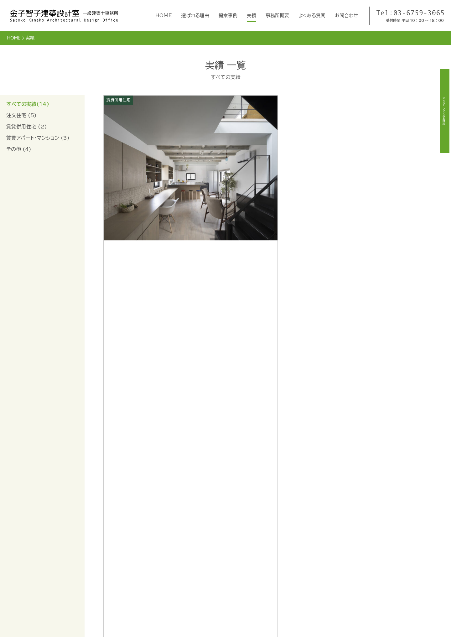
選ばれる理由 (195, 15)
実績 (251, 15)
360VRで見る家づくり (356, 567)
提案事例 (228, 15)
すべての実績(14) (27, 103)
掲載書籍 (296, 566)
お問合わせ (346, 15)
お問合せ (294, 597)
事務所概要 (277, 15)
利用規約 (341, 577)
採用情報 (296, 577)
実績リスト (251, 597)
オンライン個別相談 (352, 556)
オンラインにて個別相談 (444, 111)
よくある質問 (311, 15)
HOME (163, 15)
